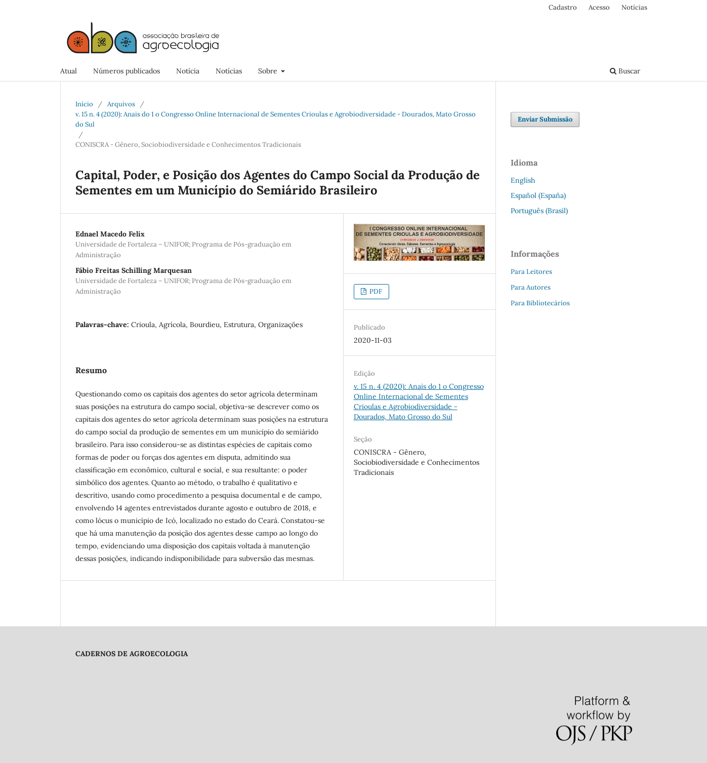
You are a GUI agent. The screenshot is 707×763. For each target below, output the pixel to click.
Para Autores (531, 287)
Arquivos (121, 104)
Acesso (599, 7)
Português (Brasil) (539, 210)
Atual (68, 70)
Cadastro (563, 7)
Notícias (229, 70)
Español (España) (538, 195)
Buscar (625, 70)
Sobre (268, 70)
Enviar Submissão (545, 119)
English (523, 180)
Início (84, 104)
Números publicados (126, 70)
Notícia (187, 70)
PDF (375, 291)
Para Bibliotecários (540, 303)
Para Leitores (531, 271)
